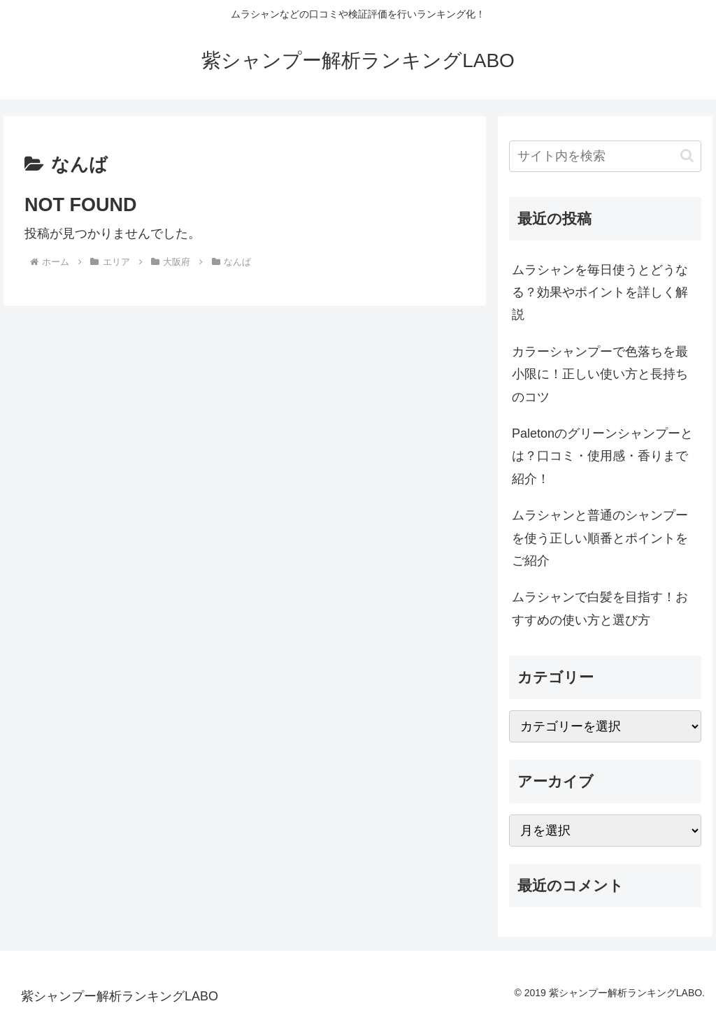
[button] (687, 156)
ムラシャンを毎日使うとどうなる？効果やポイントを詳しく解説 (600, 292)
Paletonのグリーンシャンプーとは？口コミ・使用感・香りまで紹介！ (602, 456)
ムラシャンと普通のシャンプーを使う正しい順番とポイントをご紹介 (600, 538)
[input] (605, 156)
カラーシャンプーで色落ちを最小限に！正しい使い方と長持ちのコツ (600, 374)
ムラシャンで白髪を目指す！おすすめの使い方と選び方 (600, 608)
